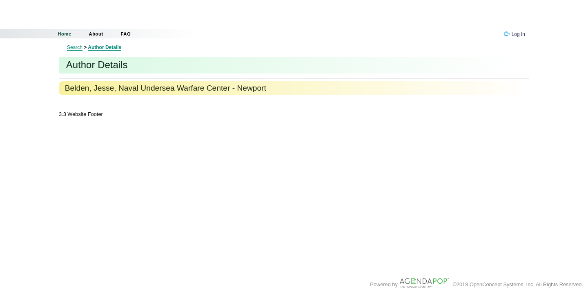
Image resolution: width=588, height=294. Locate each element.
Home (64, 33)
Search (74, 47)
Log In (514, 34)
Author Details (104, 47)
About (96, 33)
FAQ (125, 33)
